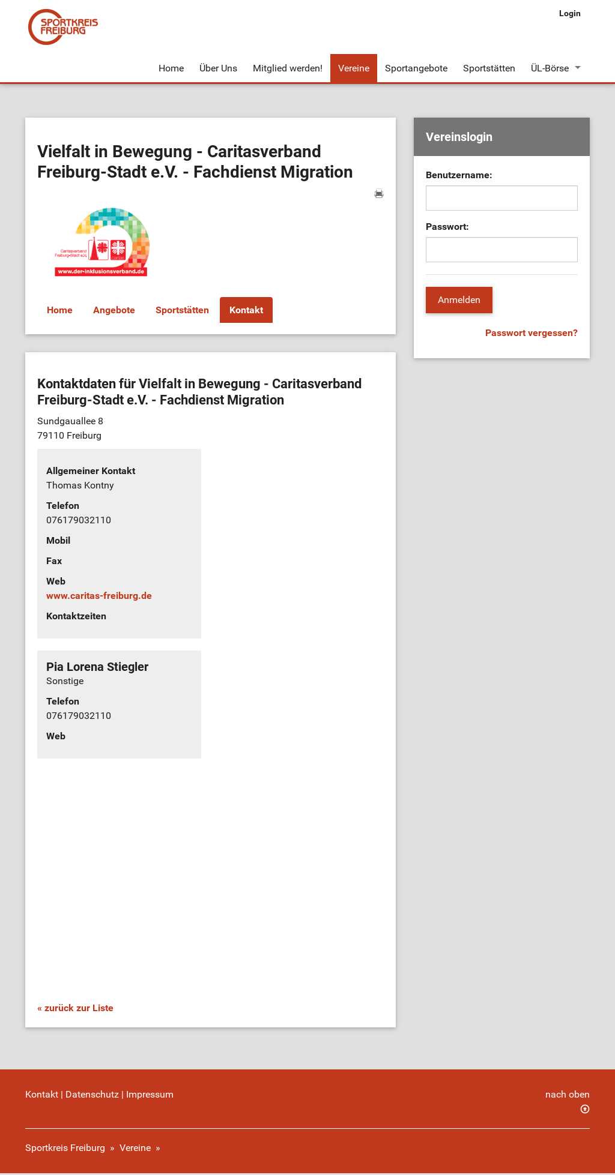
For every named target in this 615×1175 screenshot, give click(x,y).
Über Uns (218, 68)
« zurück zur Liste (75, 1009)
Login (570, 13)
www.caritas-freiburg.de (99, 597)
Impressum (150, 1096)
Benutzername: (459, 176)
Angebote (114, 311)
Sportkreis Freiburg (65, 1149)
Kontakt (246, 311)
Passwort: (447, 228)
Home (171, 68)
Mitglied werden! (288, 68)
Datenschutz (92, 1096)
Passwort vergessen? (531, 334)
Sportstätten (489, 68)
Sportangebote (416, 68)
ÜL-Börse (550, 68)
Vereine (353, 68)
